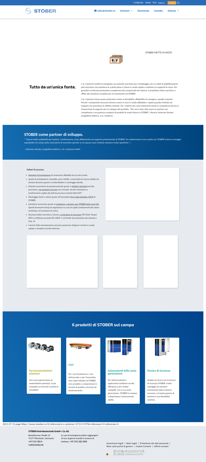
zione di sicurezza (73, 214)
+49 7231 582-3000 (79, 441)
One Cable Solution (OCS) (81, 197)
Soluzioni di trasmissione (39, 175)
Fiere (146, 2)
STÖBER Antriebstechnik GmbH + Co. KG (50, 431)
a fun (63, 214)
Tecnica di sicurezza (158, 370)
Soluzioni (126, 11)
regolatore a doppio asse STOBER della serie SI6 (77, 204)
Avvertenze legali (114, 443)
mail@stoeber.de (36, 444)
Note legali (130, 443)
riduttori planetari (79, 186)
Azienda (173, 11)
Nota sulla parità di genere (119, 446)
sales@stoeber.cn (106, 11)
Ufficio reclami (158, 446)
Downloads (143, 11)
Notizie (137, 2)
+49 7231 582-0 (35, 441)
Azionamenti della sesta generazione (122, 372)
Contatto (170, 2)
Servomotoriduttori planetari (40, 372)
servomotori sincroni (48, 189)
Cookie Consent (142, 446)
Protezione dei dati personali (151, 443)
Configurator (124, 2)
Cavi (70, 364)
